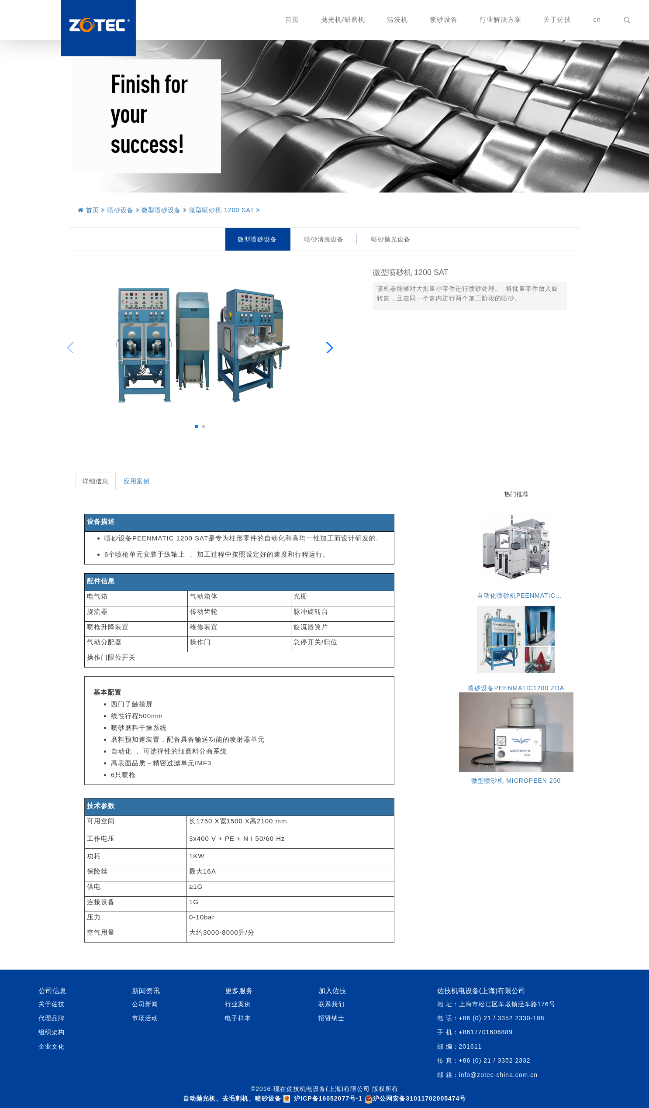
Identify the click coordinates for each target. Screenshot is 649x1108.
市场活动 (145, 1018)
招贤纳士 (331, 1018)
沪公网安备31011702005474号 (415, 1098)
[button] (196, 426)
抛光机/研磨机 (343, 19)
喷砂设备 (444, 19)
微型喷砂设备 (257, 239)
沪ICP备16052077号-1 (328, 1098)
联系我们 (331, 1004)
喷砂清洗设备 (324, 239)
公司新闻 (145, 1004)
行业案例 (238, 1004)
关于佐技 (557, 19)
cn (597, 19)
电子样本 (238, 1018)
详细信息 (96, 481)
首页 (292, 19)
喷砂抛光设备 (391, 239)
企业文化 (51, 1046)
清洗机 (397, 19)
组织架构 (51, 1032)
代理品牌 (51, 1018)
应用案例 (137, 481)
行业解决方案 (500, 19)
